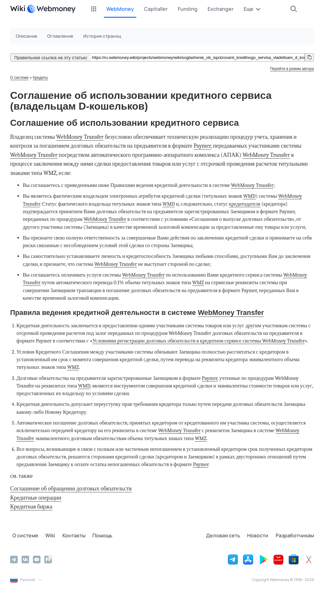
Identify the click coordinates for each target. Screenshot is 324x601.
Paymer (202, 146)
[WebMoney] (51, 9)
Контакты (67, 536)
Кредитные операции (35, 498)
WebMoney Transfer (80, 137)
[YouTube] (36, 559)
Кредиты (40, 77)
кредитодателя (244, 204)
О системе (19, 77)
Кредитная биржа (31, 506)
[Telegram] (14, 559)
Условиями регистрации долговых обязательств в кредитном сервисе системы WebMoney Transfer (198, 341)
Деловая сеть (227, 536)
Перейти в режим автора (292, 69)
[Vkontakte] (25, 559)
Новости (260, 536)
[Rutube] (48, 559)
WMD (249, 196)
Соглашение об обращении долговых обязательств (71, 488)
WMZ (198, 282)
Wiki (46, 536)
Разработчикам (295, 536)
